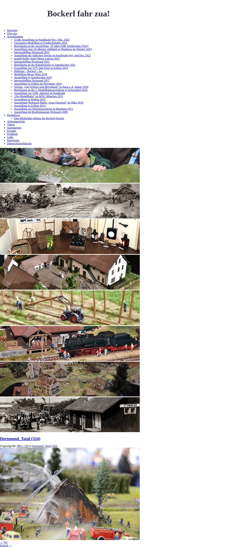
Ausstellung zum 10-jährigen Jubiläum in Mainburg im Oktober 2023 (53, 49)
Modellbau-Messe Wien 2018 (30, 74)
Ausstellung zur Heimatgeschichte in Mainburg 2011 (43, 108)
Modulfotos (13, 115)
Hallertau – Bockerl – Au (28, 71)
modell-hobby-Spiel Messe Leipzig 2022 (37, 58)
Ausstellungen (15, 36)
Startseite (12, 30)
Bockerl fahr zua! (78, 13)
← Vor (4, 542)
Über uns (12, 33)
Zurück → (6, 545)
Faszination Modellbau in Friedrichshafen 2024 (40, 42)
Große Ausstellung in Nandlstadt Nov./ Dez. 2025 (42, 39)
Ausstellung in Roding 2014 (29, 99)
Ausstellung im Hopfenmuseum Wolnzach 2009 (41, 112)
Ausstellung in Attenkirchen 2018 (33, 77)
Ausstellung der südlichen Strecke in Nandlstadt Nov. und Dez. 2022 (52, 55)
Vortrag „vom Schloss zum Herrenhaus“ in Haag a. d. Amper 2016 (51, 86)
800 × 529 (22, 446)
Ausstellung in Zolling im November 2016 (38, 83)
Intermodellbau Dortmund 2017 (32, 80)
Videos (11, 124)
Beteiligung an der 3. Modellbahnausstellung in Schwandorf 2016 (51, 90)
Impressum (13, 140)
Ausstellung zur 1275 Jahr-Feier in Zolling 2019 (41, 68)
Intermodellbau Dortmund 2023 (32, 52)
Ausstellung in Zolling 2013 (29, 105)
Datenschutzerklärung (19, 143)
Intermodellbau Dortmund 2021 (32, 61)
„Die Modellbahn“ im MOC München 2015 (38, 96)
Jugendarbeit (14, 127)
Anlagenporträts (16, 121)
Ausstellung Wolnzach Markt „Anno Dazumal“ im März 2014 (48, 102)
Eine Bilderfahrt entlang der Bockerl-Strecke (39, 118)
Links (10, 137)
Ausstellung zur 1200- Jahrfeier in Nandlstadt (39, 93)
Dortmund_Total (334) (20, 438)
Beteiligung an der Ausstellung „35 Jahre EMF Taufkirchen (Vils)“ (51, 46)
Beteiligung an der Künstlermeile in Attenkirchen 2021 (44, 64)
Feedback (12, 134)
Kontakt (11, 130)
